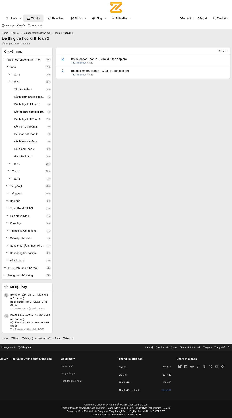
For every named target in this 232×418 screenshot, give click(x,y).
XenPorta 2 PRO (101, 413)
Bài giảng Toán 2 (24, 148)
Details (163, 407)
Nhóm (78, 18)
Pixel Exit (85, 410)
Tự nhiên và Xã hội (21, 208)
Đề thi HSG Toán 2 (25, 141)
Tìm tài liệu (37, 25)
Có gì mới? (69, 358)
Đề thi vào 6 (17, 260)
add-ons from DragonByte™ (106, 407)
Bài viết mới (68, 365)
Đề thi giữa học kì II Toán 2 (30, 111)
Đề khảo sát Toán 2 (26, 134)
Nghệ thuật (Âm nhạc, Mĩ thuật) (28, 245)
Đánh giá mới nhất (15, 25)
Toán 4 (16, 171)
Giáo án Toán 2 (23, 156)
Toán (13, 67)
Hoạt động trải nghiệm (23, 253)
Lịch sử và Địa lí (19, 215)
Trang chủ (217, 347)
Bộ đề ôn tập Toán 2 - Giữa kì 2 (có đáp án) (99, 59)
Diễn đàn (121, 18)
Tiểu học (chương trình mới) (24, 59)
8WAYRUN (134, 413)
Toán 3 (16, 163)
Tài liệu (35, 18)
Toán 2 (16, 81)
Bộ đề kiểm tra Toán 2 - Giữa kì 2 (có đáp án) (100, 70)
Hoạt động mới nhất (72, 378)
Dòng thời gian (69, 371)
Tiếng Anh (16, 193)
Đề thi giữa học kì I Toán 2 (30, 96)
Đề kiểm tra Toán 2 (25, 126)
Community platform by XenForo (116, 404)
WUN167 (165, 390)
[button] (20, 18)
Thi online (57, 18)
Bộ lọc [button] (221, 51)
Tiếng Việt (16, 186)
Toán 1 (16, 74)
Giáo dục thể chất (20, 238)
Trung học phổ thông (20, 275)
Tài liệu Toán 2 (23, 89)
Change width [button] (10, 347)
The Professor (78, 62)
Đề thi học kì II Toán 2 (27, 119)
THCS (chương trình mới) (23, 267)
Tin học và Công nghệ (23, 230)
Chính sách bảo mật (187, 347)
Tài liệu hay (18, 287)
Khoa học (16, 223)
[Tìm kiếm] (220, 18)
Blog (99, 18)
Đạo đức (15, 200)
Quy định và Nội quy (164, 347)
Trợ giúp (205, 347)
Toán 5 (16, 178)
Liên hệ (146, 347)
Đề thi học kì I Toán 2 (27, 104)
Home (13, 18)
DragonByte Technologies (145, 407)
